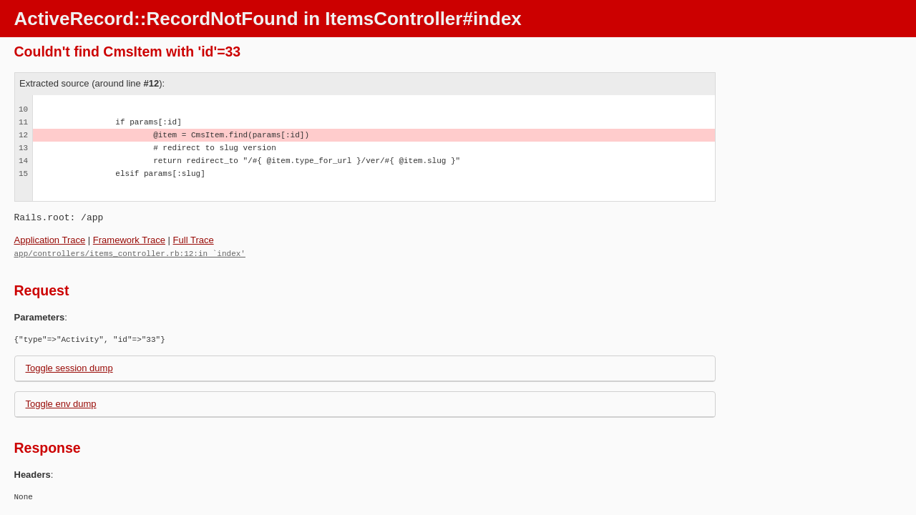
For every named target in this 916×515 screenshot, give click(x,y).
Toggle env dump (61, 403)
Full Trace (193, 240)
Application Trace (50, 240)
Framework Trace (129, 240)
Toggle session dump (69, 367)
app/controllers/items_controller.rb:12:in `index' (129, 252)
